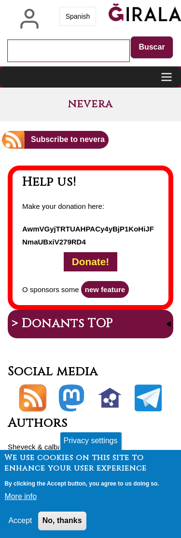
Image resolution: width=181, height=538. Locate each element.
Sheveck (22, 447)
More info (20, 498)
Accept (20, 522)
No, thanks (62, 522)
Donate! (90, 262)
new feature (105, 289)
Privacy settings (90, 442)
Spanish (78, 16)
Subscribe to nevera (68, 139)
